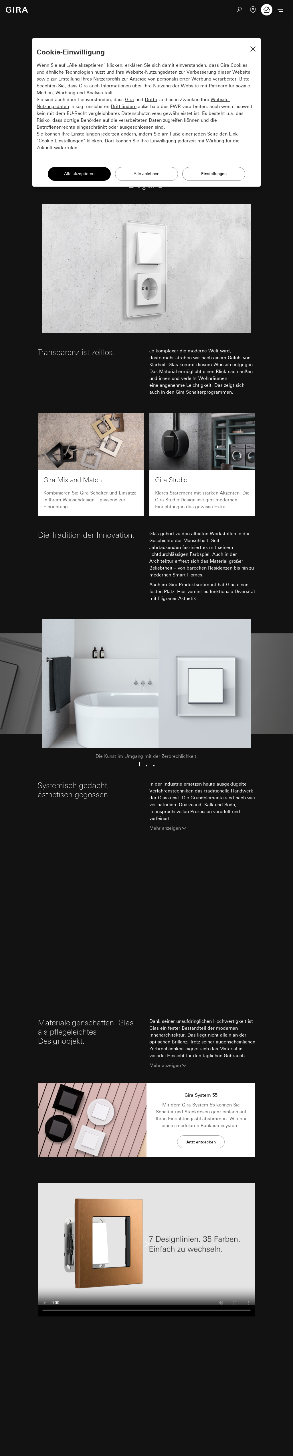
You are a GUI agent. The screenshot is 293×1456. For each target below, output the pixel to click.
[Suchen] (239, 9)
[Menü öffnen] (280, 10)
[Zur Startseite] (17, 10)
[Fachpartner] (253, 10)
